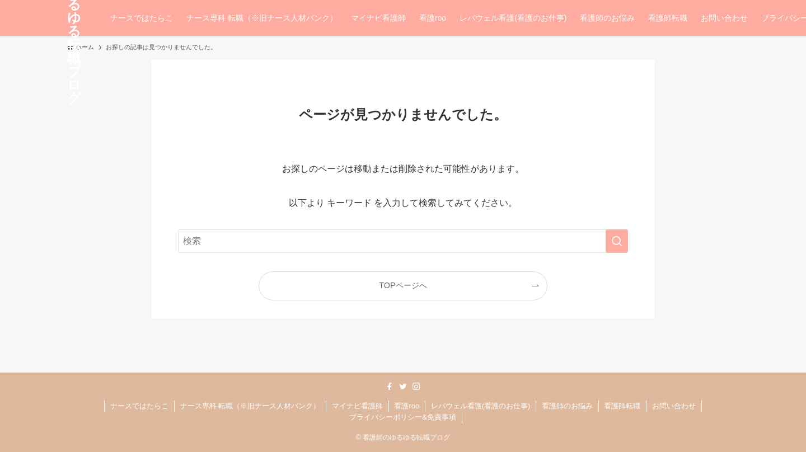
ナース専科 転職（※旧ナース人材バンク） (250, 406)
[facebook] (390, 387)
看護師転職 (622, 406)
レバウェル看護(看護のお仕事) (481, 406)
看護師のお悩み (567, 406)
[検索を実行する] (617, 241)
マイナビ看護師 (357, 406)
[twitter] (403, 387)
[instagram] (416, 387)
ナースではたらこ (139, 406)
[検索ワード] (403, 241)
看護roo (406, 406)
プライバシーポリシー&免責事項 (402, 417)
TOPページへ (403, 285)
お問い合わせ (674, 406)
